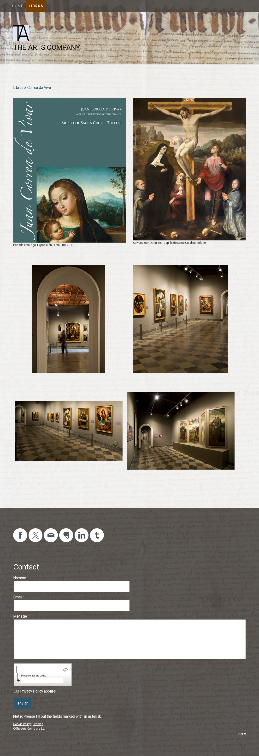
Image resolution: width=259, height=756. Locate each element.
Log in (242, 733)
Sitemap (38, 724)
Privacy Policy (31, 691)
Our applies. (35, 691)
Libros (36, 6)
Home (18, 6)
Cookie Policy (22, 724)
